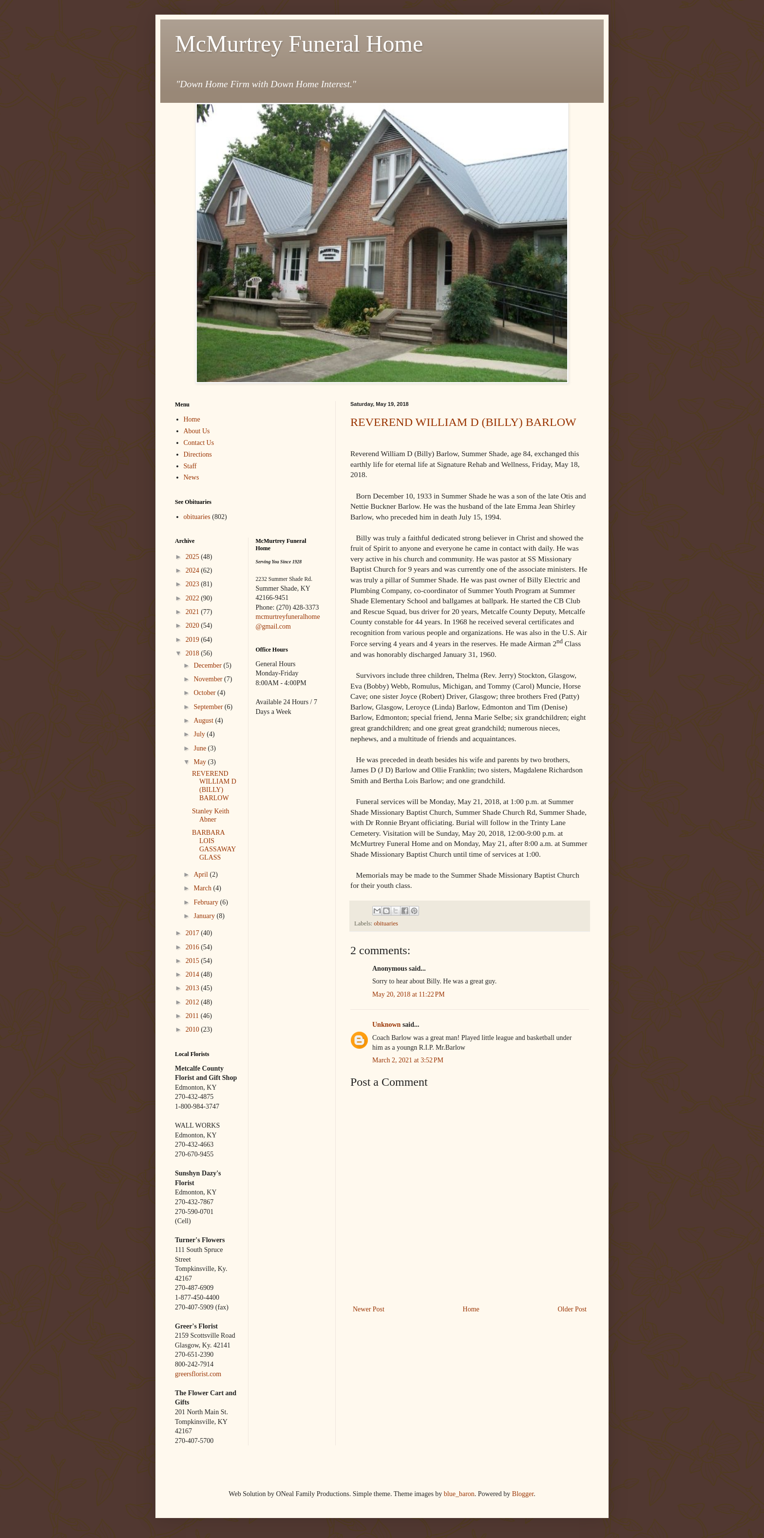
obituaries (386, 923)
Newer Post (368, 1309)
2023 (193, 584)
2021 (193, 611)
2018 (193, 653)
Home (471, 1309)
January (204, 916)
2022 (193, 598)
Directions (198, 454)
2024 (193, 570)
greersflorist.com (198, 1374)
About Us (197, 431)
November (208, 679)
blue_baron (459, 1494)
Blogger (523, 1494)
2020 (193, 625)
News (191, 477)
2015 (193, 960)
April (201, 874)
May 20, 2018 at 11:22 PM (408, 994)
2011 (193, 1015)
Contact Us (199, 442)
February (206, 902)
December (208, 665)
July (200, 734)
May (200, 762)
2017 (193, 933)
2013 (193, 988)
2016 (193, 947)
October (205, 692)
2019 (193, 639)
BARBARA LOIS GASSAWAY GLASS (214, 845)
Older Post (572, 1309)
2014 (193, 974)
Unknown (386, 1024)
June (200, 748)
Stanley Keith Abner (210, 815)
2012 (193, 1002)
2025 (193, 556)
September (208, 707)
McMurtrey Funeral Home (299, 44)
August (204, 720)
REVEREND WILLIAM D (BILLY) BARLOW (463, 422)
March (203, 888)
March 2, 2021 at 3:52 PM (407, 1060)
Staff (190, 466)
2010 (193, 1029)
